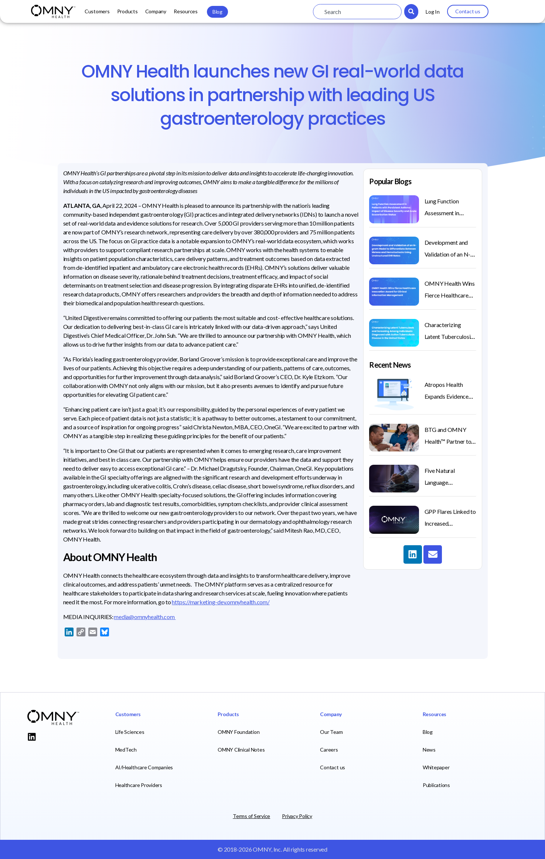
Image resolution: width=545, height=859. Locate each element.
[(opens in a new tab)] (394, 519)
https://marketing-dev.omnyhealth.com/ (220, 601)
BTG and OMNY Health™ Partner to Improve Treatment (449, 441)
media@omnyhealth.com (145, 616)
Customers (97, 11)
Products (127, 11)
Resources (186, 11)
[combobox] (357, 11)
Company (155, 11)
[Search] (411, 11)
